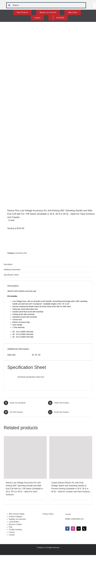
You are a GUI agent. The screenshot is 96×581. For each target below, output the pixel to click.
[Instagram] (73, 528)
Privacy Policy (47, 514)
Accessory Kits (21, 253)
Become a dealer (15, 524)
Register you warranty (17, 519)
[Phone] (84, 528)
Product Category (15, 516)
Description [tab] (8, 264)
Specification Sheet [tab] (11, 275)
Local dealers (14, 522)
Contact (12, 535)
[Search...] (46, 5)
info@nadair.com (77, 519)
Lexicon (12, 532)
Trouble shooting (15, 530)
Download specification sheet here (30, 377)
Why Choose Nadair (16, 514)
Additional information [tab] (12, 270)
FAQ (10, 527)
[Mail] (78, 528)
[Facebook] (67, 528)
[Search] (9, 5)
